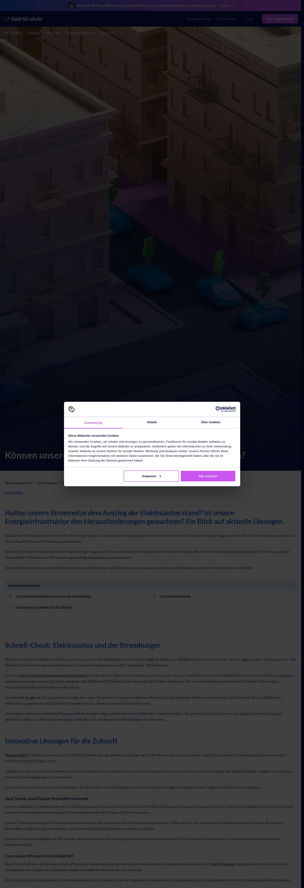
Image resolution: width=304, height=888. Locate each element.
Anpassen (151, 476)
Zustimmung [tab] (93, 422)
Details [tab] (152, 422)
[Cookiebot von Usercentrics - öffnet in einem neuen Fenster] (218, 409)
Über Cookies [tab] (210, 422)
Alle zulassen (208, 476)
